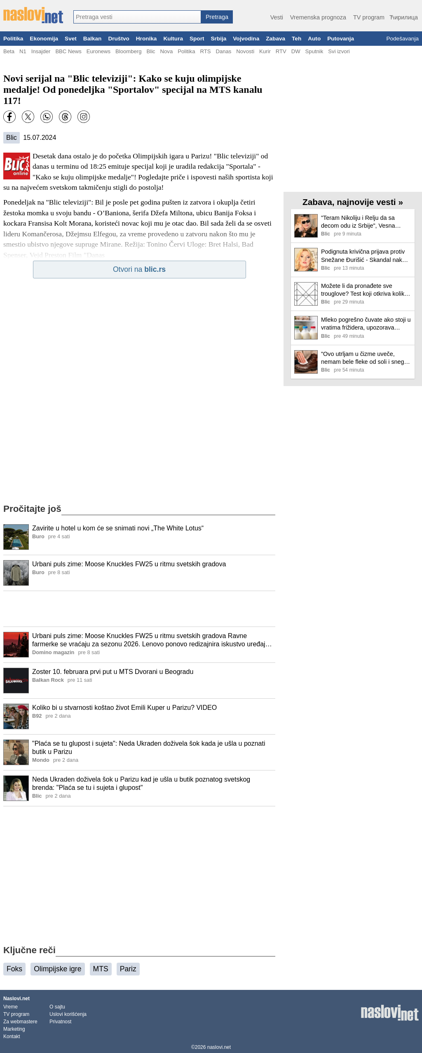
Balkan (92, 38)
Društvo (118, 38)
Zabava (275, 38)
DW (295, 51)
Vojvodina (246, 38)
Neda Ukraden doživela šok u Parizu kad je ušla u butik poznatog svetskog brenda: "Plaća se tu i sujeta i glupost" (141, 784)
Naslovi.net (16, 998)
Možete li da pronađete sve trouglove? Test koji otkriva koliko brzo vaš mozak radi (364, 290)
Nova (166, 51)
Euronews (98, 51)
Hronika (146, 38)
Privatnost (60, 1022)
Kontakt (11, 1036)
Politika (13, 38)
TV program (368, 17)
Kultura (173, 38)
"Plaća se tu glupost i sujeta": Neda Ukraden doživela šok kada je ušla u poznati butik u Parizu (148, 748)
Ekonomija (44, 38)
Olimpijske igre (57, 969)
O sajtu (57, 1007)
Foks (14, 969)
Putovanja (340, 38)
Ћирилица (403, 17)
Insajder (41, 51)
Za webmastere (20, 1022)
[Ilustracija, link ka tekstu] (16, 537)
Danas (223, 51)
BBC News (68, 51)
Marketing (14, 1029)
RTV (281, 51)
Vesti (276, 17)
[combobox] (137, 17)
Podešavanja (402, 38)
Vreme (10, 1007)
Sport (197, 38)
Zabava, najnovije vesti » (352, 202)
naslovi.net (219, 1047)
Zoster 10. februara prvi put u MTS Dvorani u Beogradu (112, 671)
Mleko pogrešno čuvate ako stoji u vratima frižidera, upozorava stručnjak (366, 324)
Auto (314, 38)
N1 (22, 51)
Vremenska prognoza (318, 17)
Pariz (128, 969)
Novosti (245, 51)
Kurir (265, 51)
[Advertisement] (139, 609)
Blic (150, 51)
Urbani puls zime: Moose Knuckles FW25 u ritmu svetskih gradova (129, 564)
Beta (8, 51)
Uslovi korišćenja (68, 1014)
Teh (296, 38)
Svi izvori (338, 51)
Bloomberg (128, 51)
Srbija (218, 38)
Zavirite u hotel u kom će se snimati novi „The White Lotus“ (118, 528)
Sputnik (314, 51)
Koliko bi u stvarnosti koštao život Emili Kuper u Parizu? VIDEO (124, 707)
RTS (205, 51)
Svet (71, 38)
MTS (100, 969)
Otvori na (139, 269)
